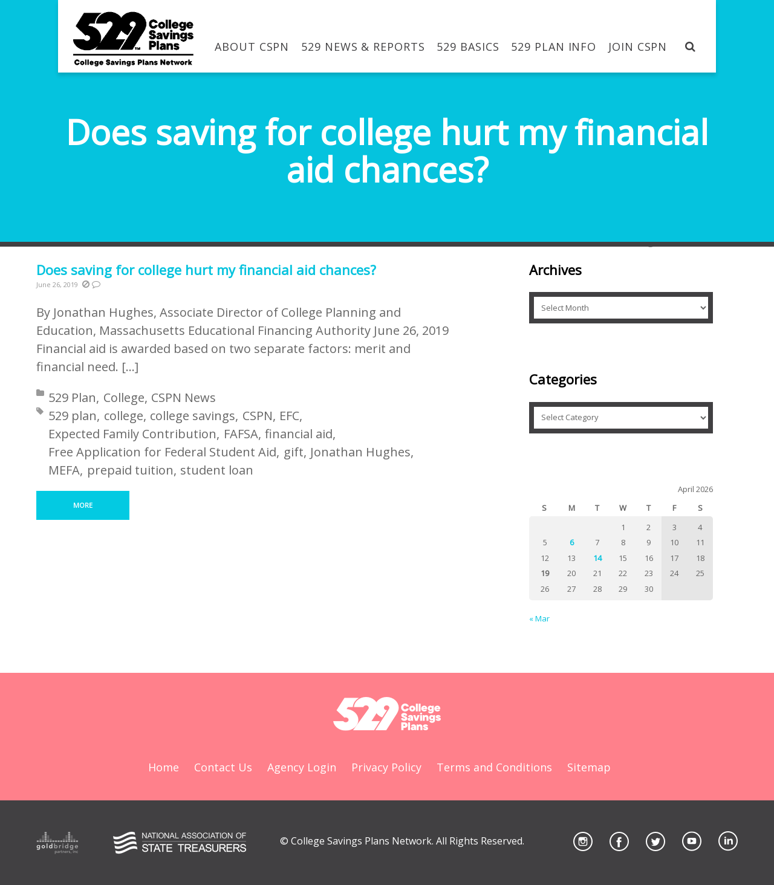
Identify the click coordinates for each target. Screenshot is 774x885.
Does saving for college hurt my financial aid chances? (206, 270)
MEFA (64, 470)
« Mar (539, 618)
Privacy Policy (386, 767)
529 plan (72, 415)
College (124, 397)
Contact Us (223, 767)
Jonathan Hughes (360, 452)
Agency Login (301, 767)
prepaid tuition (130, 470)
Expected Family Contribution (132, 434)
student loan (216, 470)
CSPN (257, 415)
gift (294, 452)
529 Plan (72, 397)
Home (163, 767)
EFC (289, 415)
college (123, 415)
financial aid (299, 434)
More (83, 505)
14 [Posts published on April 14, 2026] (597, 558)
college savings (192, 415)
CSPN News (183, 397)
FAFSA (241, 434)
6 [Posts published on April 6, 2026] (572, 542)
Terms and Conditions (494, 767)
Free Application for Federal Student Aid (162, 452)
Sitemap (589, 767)
